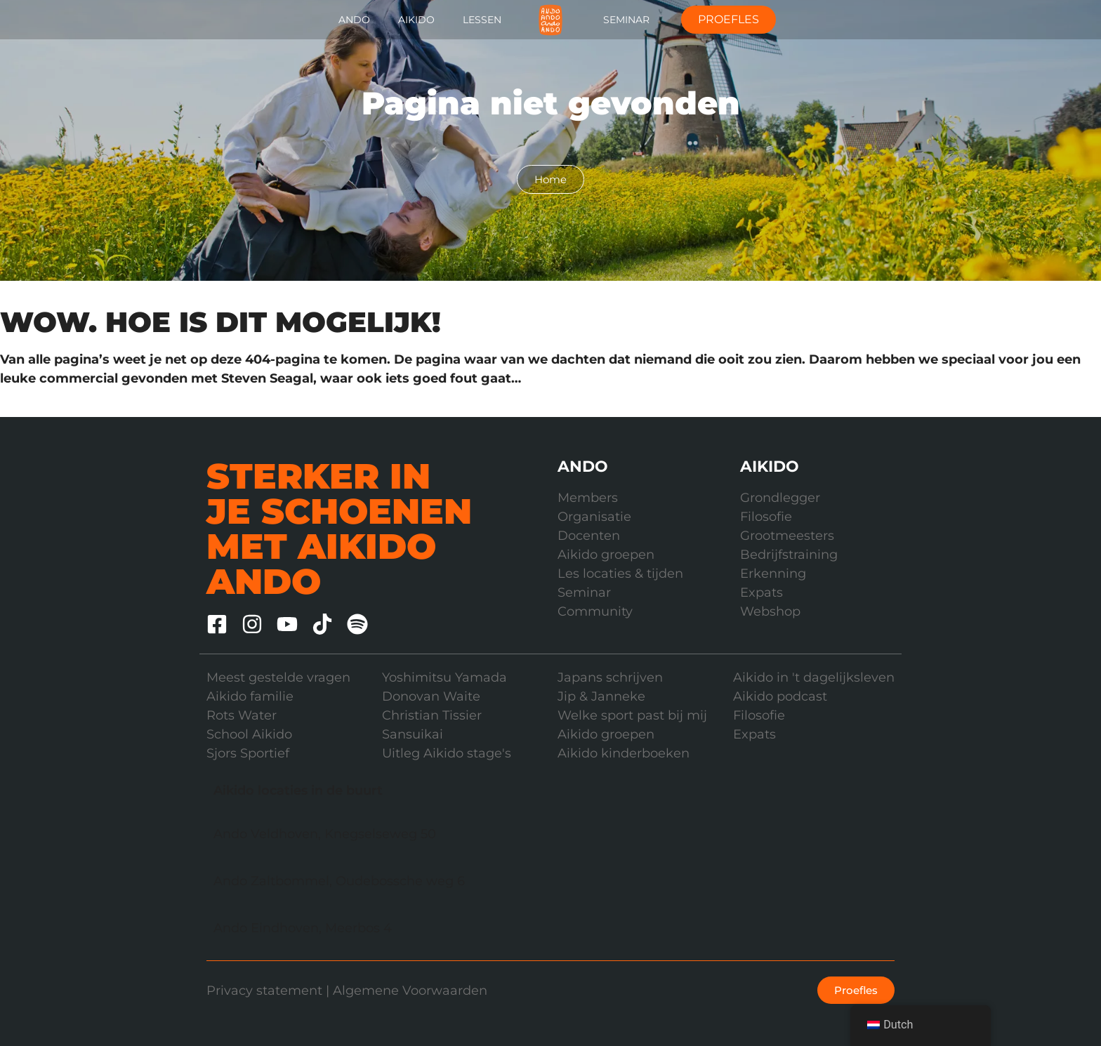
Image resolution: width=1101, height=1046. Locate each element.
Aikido (416, 19)
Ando (354, 19)
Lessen (482, 19)
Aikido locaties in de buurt (298, 790)
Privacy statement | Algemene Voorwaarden (346, 990)
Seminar (626, 19)
